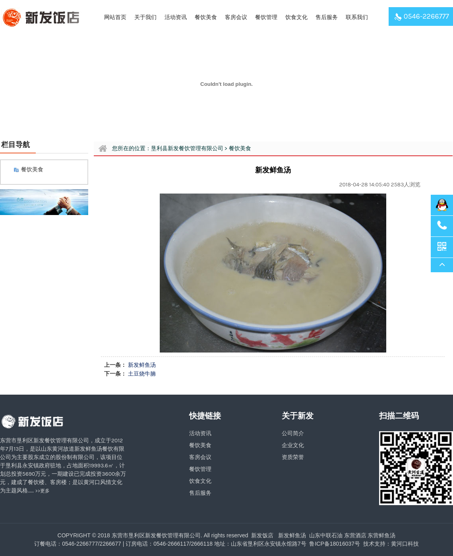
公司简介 (293, 433)
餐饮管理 (266, 17)
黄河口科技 (405, 544)
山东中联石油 (326, 535)
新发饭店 (262, 535)
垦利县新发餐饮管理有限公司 (187, 148)
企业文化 (293, 445)
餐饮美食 (206, 17)
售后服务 (327, 17)
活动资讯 (176, 17)
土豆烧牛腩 (142, 373)
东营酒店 (355, 535)
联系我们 (357, 17)
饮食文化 (296, 17)
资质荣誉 (293, 457)
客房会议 (236, 17)
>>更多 (42, 491)
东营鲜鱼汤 (381, 535)
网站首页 (115, 17)
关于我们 (145, 17)
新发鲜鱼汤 (142, 365)
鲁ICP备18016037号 (334, 544)
